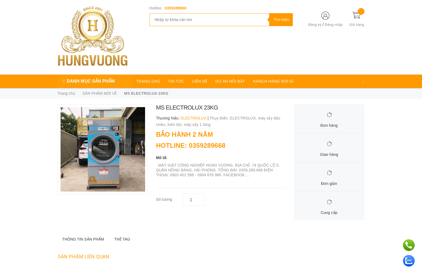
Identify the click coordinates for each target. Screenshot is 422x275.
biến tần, (176, 124)
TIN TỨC (176, 81)
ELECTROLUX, (244, 118)
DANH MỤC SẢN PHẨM (91, 81)
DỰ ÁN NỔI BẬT (230, 81)
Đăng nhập (334, 25)
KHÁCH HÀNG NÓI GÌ (273, 81)
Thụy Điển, (220, 118)
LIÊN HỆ (200, 81)
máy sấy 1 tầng (197, 124)
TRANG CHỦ (148, 81)
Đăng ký (314, 25)
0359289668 (175, 8)
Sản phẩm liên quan (83, 256)
